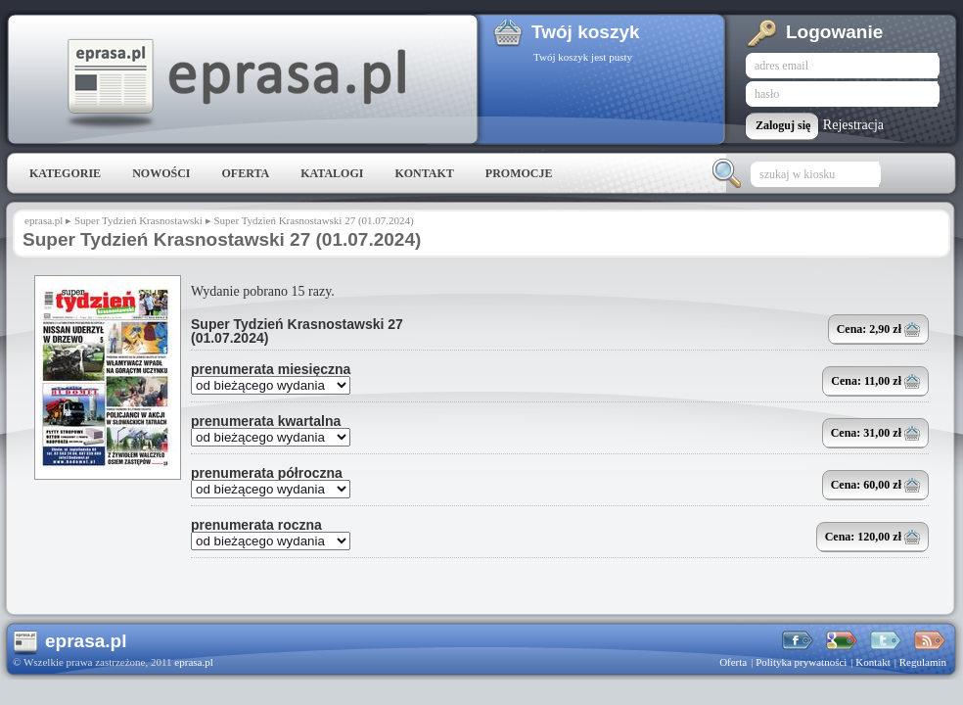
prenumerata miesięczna (270, 369)
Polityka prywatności (801, 662)
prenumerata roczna (256, 525)
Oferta (245, 173)
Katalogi (331, 173)
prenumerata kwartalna (266, 421)
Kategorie (65, 173)
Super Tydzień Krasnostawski (138, 220)
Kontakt (423, 173)
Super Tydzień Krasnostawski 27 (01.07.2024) (297, 331)
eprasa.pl (235, 84)
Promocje (519, 173)
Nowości (161, 173)
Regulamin (922, 662)
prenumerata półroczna (267, 473)
